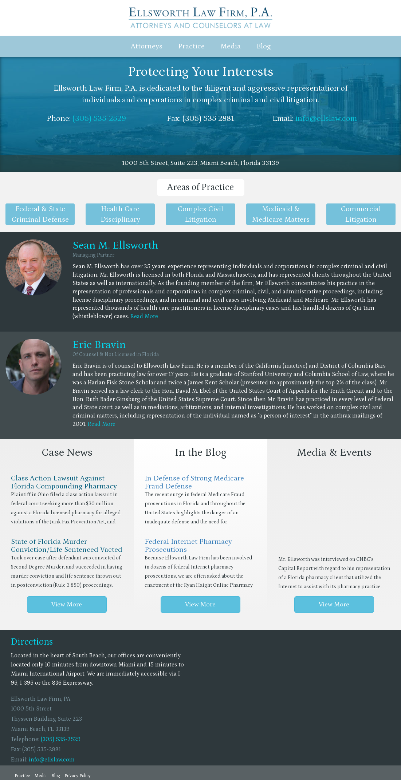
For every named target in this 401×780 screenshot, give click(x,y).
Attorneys (146, 46)
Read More (144, 316)
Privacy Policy (77, 775)
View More (66, 604)
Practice (191, 46)
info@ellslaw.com (326, 118)
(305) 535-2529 (99, 118)
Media (230, 46)
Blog (263, 46)
